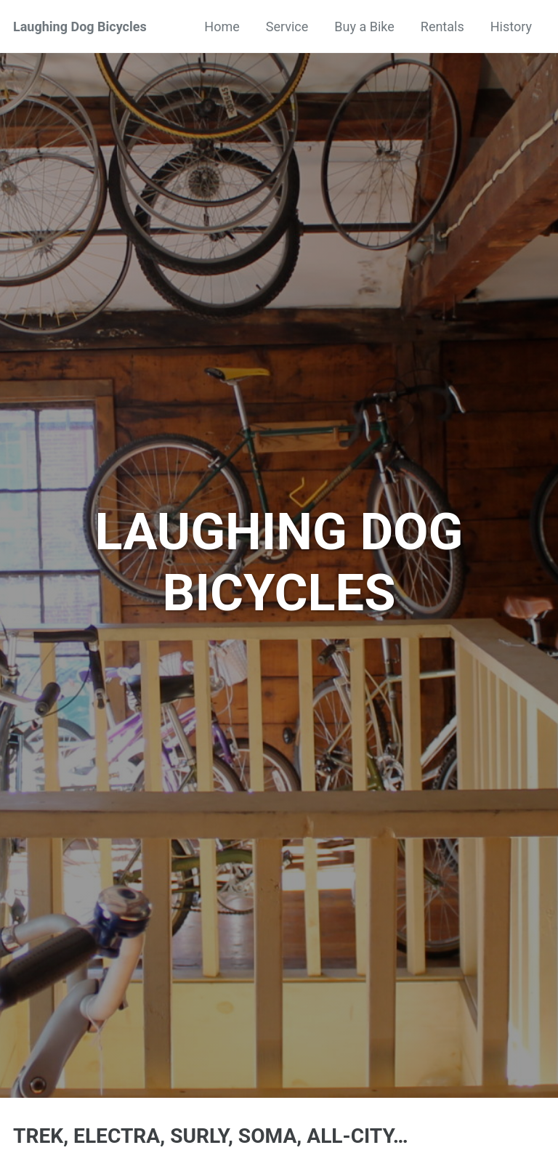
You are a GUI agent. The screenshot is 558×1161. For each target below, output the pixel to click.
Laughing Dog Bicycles (80, 26)
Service (287, 26)
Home (221, 26)
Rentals (442, 26)
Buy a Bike (364, 26)
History (511, 26)
